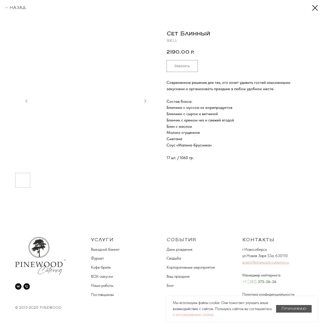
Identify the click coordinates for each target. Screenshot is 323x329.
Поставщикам (102, 294)
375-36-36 (267, 281)
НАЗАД (18, 7)
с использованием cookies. (193, 314)
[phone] (26, 286)
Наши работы (102, 285)
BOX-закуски (102, 276)
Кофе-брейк (101, 267)
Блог (170, 285)
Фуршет (97, 258)
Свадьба (174, 258)
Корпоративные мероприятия (191, 267)
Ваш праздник (178, 276)
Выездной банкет (105, 249)
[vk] (18, 286)
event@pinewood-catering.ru (265, 262)
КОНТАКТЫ (258, 240)
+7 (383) (250, 281)
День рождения (179, 249)
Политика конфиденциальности (268, 294)
